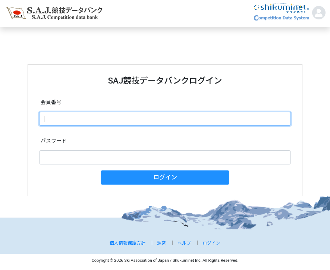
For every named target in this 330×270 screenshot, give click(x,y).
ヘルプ (184, 243)
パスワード (54, 141)
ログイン (165, 177)
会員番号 (51, 102)
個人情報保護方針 (127, 243)
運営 (161, 243)
